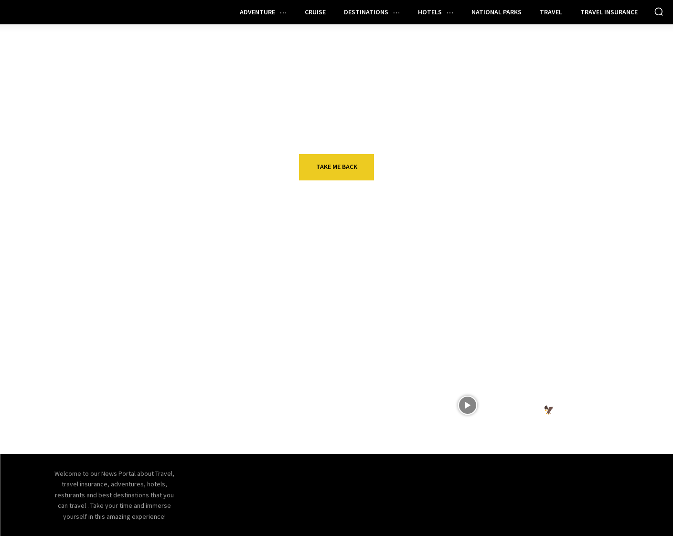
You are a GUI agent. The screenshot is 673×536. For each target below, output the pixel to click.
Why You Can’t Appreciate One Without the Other (359, 338)
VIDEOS (516, 385)
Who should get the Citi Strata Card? (165, 404)
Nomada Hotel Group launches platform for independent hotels (543, 344)
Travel (134, 319)
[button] (658, 11)
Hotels (517, 319)
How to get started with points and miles (166, 338)
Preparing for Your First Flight (366, 398)
